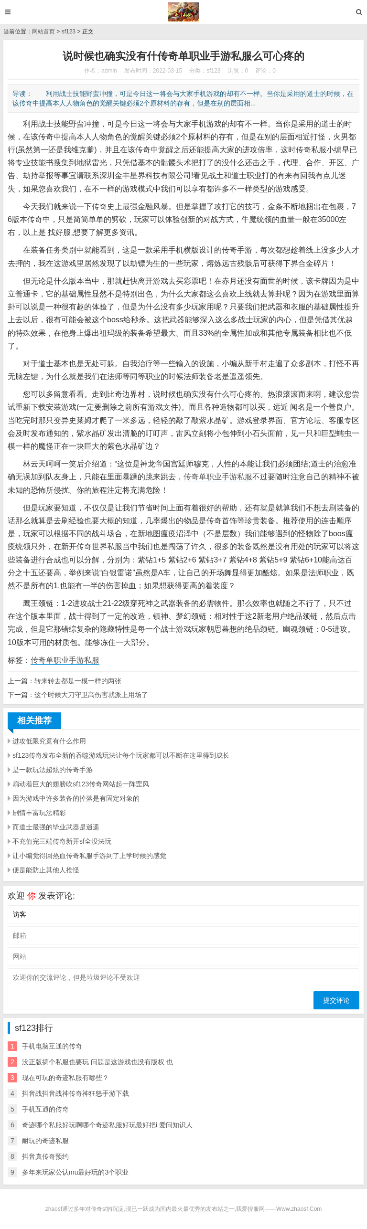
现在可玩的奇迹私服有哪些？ (65, 1077)
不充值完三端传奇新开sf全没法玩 (61, 841)
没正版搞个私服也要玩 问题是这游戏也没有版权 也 (97, 1062)
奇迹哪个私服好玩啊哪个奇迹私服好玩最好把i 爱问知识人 (107, 1125)
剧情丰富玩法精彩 (39, 812)
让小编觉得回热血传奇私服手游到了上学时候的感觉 (89, 855)
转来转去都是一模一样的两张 (77, 681)
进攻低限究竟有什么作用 (49, 741)
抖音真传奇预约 (45, 1156)
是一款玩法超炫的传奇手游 (52, 769)
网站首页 (43, 31)
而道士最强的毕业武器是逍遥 (55, 827)
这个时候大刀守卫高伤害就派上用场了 (91, 695)
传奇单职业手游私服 (218, 477)
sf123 (69, 31)
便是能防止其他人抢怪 (45, 870)
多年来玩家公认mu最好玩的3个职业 (75, 1172)
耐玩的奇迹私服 (45, 1140)
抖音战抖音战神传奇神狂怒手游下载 (75, 1093)
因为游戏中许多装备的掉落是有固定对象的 (76, 798)
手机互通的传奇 (45, 1109)
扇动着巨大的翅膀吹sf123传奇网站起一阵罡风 (80, 784)
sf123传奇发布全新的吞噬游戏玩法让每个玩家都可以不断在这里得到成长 (120, 755)
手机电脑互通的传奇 (52, 1046)
